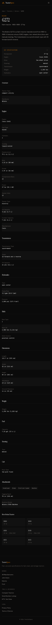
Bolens (17, 11)
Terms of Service (7, 611)
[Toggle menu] (48, 2)
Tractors (10, 11)
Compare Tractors (8, 593)
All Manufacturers (7, 575)
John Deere (5, 578)
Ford (3, 584)
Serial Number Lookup (9, 596)
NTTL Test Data (7, 599)
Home (3, 11)
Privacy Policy (6, 608)
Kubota (4, 581)
